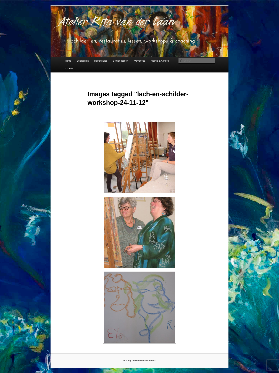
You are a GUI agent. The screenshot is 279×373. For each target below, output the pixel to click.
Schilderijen (83, 60)
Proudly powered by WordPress (139, 360)
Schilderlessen (120, 60)
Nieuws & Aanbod (160, 60)
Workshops (139, 60)
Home (68, 60)
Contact (69, 68)
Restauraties (100, 60)
